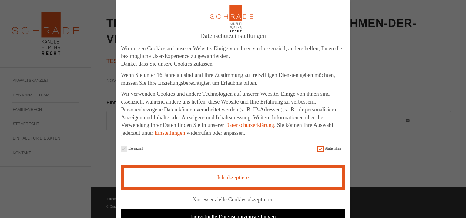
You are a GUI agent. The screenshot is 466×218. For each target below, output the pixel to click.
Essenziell (132, 145)
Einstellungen (170, 129)
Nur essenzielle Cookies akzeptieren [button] (233, 196)
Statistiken (329, 145)
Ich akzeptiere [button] (233, 174)
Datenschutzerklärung (249, 121)
